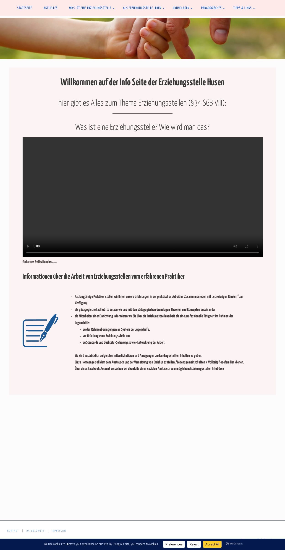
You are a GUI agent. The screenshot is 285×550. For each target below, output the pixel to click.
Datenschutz (35, 531)
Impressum (59, 531)
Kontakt (13, 531)
